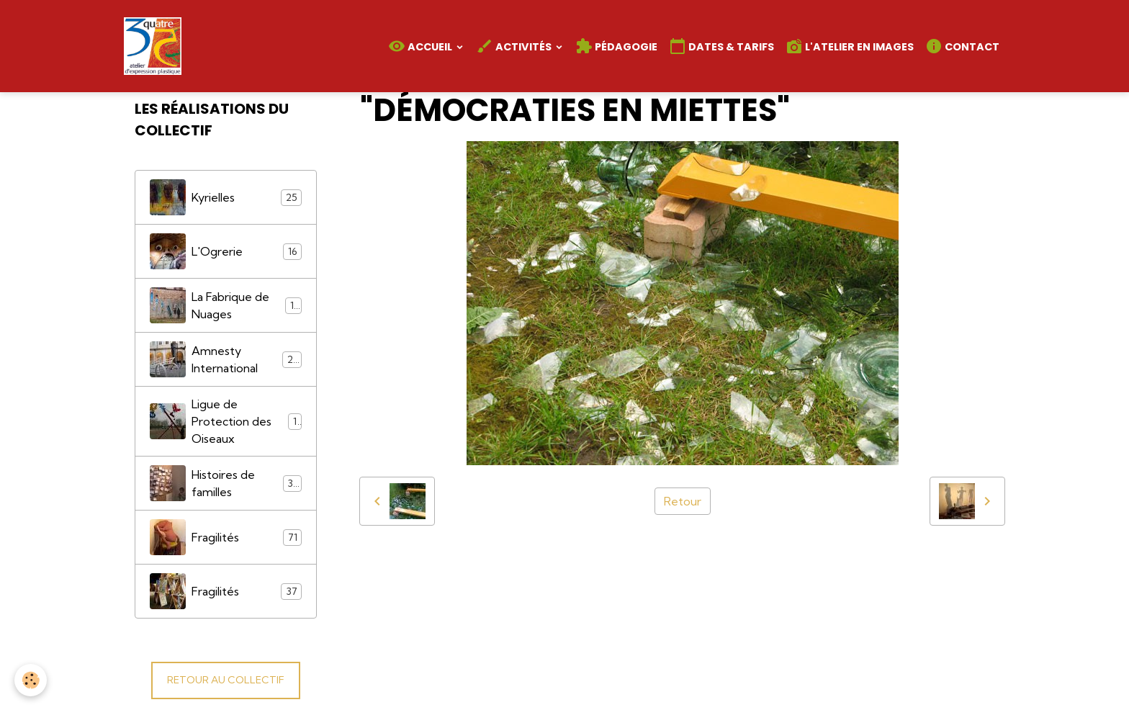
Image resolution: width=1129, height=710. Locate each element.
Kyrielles (226, 197)
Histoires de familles (226, 483)
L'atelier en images (850, 46)
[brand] (155, 46)
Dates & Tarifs (721, 46)
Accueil (421, 46)
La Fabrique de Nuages (226, 305)
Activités (515, 46)
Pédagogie (616, 46)
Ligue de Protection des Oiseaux (226, 421)
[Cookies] (30, 680)
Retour (682, 501)
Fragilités (226, 537)
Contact (962, 46)
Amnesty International (226, 359)
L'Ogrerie (226, 251)
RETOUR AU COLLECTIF (225, 679)
